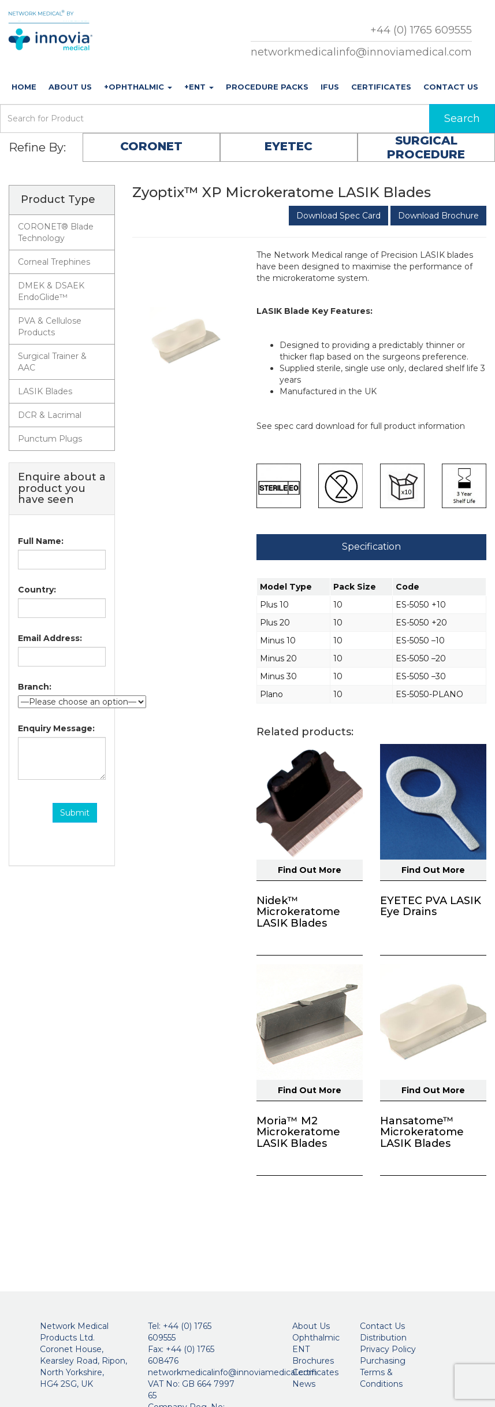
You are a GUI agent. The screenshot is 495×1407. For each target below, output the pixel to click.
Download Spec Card (338, 215)
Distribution (383, 1337)
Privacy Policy (388, 1349)
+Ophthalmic (138, 86)
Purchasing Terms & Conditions (382, 1372)
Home (24, 86)
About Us (70, 86)
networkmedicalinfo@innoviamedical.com (361, 52)
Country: (37, 589)
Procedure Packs (267, 86)
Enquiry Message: (56, 728)
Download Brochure (438, 215)
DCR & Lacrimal (49, 415)
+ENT (199, 86)
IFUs (330, 86)
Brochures (313, 1361)
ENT (301, 1349)
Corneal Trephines (54, 262)
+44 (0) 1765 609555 (421, 30)
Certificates (381, 86)
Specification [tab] (371, 546)
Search (462, 118)
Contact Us (450, 86)
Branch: (34, 687)
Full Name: (41, 541)
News (303, 1384)
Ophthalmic (316, 1337)
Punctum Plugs (50, 439)
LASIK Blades (45, 391)
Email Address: (50, 638)
